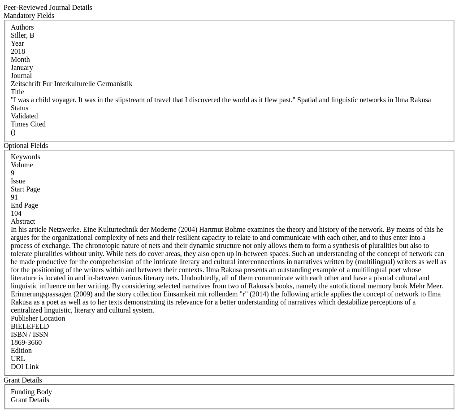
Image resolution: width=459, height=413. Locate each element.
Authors (22, 27)
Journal (21, 75)
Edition (21, 350)
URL (18, 358)
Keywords (25, 157)
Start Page (25, 189)
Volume (22, 165)
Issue (18, 181)
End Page (24, 205)
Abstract (23, 221)
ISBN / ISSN (29, 334)
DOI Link (25, 366)
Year (17, 43)
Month (20, 59)
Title (17, 92)
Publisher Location (38, 318)
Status (19, 108)
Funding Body (31, 392)
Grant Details (30, 400)
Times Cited (28, 124)
